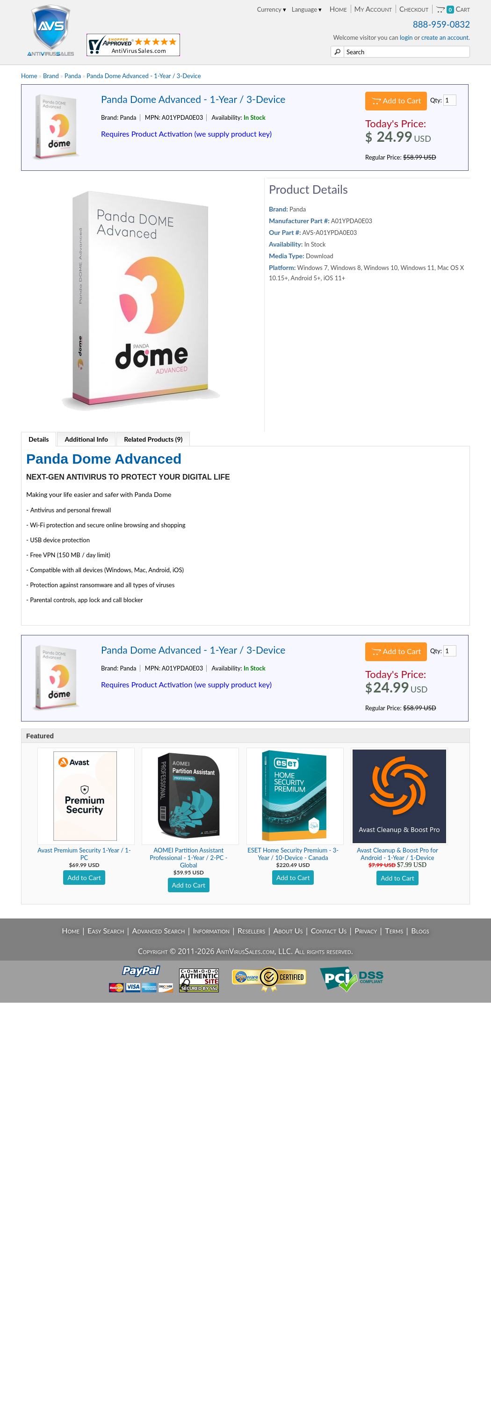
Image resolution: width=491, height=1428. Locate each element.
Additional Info (86, 439)
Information (211, 930)
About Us (288, 930)
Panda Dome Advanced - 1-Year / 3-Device (144, 76)
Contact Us (329, 930)
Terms (394, 930)
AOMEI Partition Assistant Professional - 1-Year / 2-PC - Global (188, 857)
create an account (445, 37)
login (406, 37)
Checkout (413, 9)
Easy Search (105, 930)
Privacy (365, 930)
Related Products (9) (153, 439)
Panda (73, 76)
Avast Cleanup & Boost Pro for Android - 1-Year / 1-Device (397, 853)
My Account (373, 9)
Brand (51, 76)
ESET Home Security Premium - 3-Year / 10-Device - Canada (293, 853)
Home (338, 9)
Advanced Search (158, 930)
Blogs (420, 930)
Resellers (251, 930)
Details (39, 439)
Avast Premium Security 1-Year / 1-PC (83, 853)
